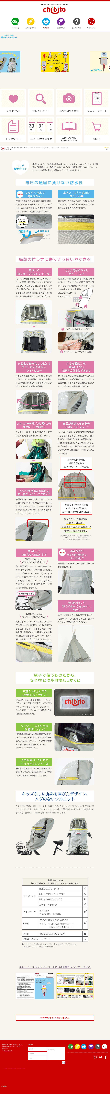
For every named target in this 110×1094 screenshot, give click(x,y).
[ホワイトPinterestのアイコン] (100, 1057)
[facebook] (105, 1057)
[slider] (108, 147)
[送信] (63, 1062)
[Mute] (105, 148)
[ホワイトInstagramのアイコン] (96, 1057)
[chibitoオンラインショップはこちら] (55, 1018)
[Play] (3, 148)
